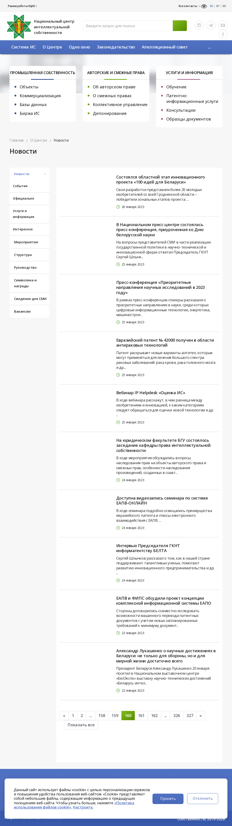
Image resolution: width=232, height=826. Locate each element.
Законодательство (116, 47)
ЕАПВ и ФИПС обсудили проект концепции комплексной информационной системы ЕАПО (163, 601)
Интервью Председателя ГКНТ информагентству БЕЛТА (148, 548)
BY (217, 6)
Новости (30, 173)
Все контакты (189, 6)
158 (101, 715)
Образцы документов (188, 119)
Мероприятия (26, 242)
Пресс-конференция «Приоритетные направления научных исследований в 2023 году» (160, 287)
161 (141, 715)
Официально (23, 198)
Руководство (25, 267)
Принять (168, 798)
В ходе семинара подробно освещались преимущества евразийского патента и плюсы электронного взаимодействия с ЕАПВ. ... (164, 515)
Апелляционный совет (165, 47)
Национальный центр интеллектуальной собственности (54, 27)
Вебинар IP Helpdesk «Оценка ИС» (150, 392)
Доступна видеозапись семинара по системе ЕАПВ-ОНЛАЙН (162, 500)
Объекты (29, 86)
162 (154, 715)
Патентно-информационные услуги (192, 98)
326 (176, 715)
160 (128, 715)
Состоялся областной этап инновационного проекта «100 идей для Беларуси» (160, 179)
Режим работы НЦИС (22, 6)
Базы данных (33, 104)
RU (211, 6)
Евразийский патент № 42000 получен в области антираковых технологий (165, 343)
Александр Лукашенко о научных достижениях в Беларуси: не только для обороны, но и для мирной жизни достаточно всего (166, 656)
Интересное (23, 229)
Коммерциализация (40, 95)
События (20, 186)
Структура (23, 254)
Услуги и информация (23, 214)
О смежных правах (112, 95)
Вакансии (22, 311)
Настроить (83, 807)
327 (189, 715)
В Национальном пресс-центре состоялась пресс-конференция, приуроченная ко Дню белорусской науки (160, 229)
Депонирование (110, 113)
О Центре (52, 47)
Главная (17, 140)
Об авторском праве (114, 86)
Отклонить (203, 798)
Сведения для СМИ (30, 298)
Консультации (181, 110)
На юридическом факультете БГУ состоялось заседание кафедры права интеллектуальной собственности (163, 445)
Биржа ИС (30, 113)
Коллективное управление (120, 104)
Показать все (81, 724)
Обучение (176, 86)
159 (114, 715)
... (209, 47)
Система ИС (23, 47)
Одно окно (79, 47)
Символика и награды (25, 283)
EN (224, 6)
